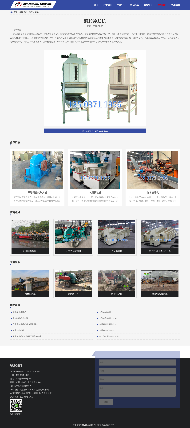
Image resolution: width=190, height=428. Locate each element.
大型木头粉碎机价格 (108, 318)
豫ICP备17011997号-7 (106, 425)
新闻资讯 (162, 5)
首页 (96, 5)
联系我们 (175, 5)
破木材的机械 (18, 330)
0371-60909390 (33, 371)
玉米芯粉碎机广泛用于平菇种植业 (27, 336)
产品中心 (121, 5)
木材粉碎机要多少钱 (108, 324)
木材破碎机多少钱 (20, 318)
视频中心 (148, 5)
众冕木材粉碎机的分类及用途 (25, 324)
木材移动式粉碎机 (107, 330)
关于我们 (107, 5)
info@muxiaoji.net (23, 379)
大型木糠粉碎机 (106, 312)
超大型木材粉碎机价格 (109, 336)
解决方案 (134, 5)
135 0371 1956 (22, 375)
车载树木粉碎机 (19, 312)
